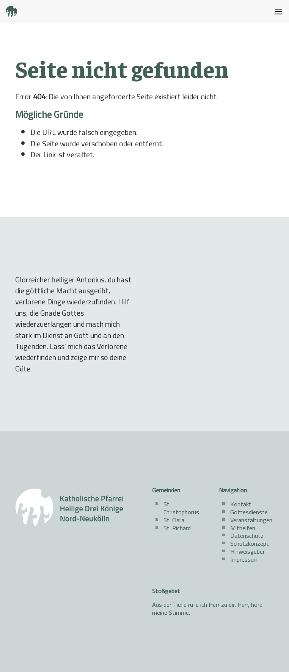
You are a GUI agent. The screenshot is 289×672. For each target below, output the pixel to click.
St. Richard (177, 528)
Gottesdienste (249, 512)
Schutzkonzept (249, 543)
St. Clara (173, 520)
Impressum (244, 559)
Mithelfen (242, 528)
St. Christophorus (181, 508)
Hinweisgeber (247, 551)
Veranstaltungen (251, 520)
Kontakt (240, 504)
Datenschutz (247, 535)
